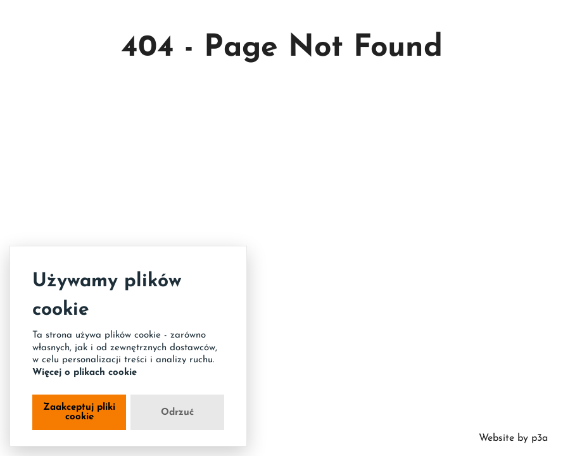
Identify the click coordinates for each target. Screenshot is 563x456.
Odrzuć (177, 412)
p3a (538, 438)
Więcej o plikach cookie (84, 372)
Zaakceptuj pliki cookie (79, 412)
